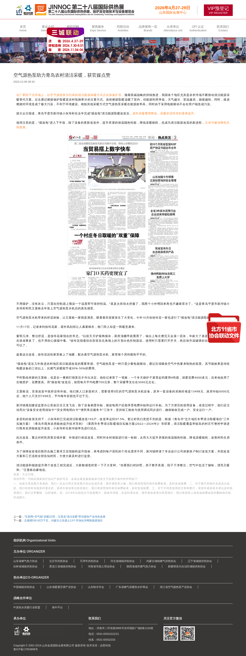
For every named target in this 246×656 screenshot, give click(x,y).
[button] (47, 28)
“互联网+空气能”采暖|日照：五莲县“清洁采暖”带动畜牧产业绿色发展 (64, 516)
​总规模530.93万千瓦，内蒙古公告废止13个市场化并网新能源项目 (63, 520)
